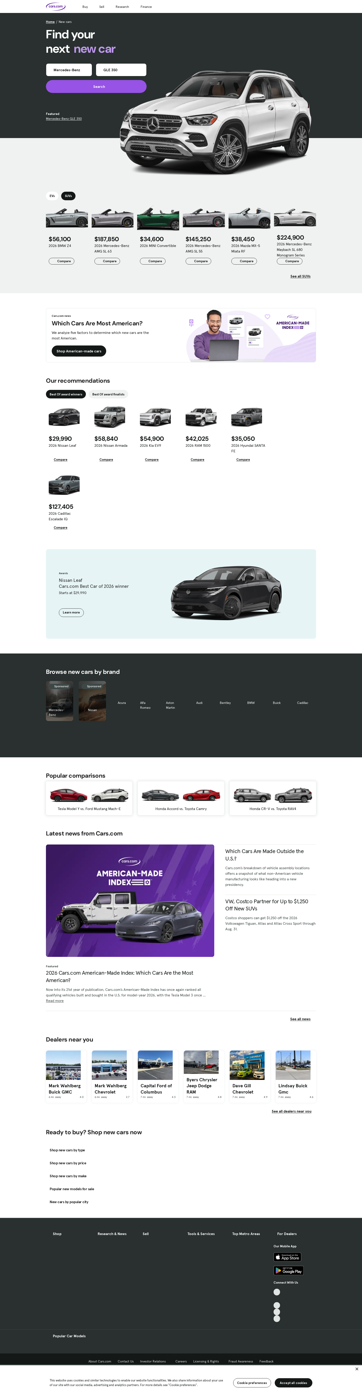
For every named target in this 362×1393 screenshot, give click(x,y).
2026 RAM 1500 (198, 445)
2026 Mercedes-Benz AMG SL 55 (203, 248)
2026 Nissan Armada (110, 445)
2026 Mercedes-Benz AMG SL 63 (111, 248)
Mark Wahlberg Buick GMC (65, 1089)
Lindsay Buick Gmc (293, 1089)
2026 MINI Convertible (158, 245)
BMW (251, 703)
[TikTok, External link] (277, 1292)
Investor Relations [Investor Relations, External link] (154, 1361)
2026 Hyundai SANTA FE (248, 448)
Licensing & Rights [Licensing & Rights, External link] (207, 1361)
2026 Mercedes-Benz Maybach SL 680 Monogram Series (294, 249)
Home (50, 22)
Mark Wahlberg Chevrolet (111, 1089)
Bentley (225, 703)
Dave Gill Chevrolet (242, 1089)
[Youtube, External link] (277, 1305)
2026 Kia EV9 (150, 445)
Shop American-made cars (79, 351)
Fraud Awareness (241, 1361)
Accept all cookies (293, 1383)
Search (96, 86)
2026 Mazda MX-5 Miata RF (245, 248)
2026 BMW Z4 (60, 245)
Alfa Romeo (145, 705)
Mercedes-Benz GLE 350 (64, 119)
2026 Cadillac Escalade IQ (60, 516)
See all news (303, 1019)
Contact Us (126, 1361)
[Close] (357, 1369)
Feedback (266, 1361)
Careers (181, 1361)
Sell (101, 7)
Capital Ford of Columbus (156, 1089)
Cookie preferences (252, 1383)
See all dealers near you (291, 1111)
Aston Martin (170, 705)
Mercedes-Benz (56, 712)
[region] (181, 1378)
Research (122, 7)
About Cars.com (99, 1361)
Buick (277, 703)
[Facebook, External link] (277, 1298)
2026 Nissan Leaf (62, 445)
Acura (122, 703)
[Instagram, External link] (277, 1312)
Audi (199, 703)
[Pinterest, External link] (277, 1318)
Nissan (92, 710)
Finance (146, 7)
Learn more (71, 612)
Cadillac (302, 703)
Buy (85, 7)
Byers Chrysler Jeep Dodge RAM (202, 1086)
